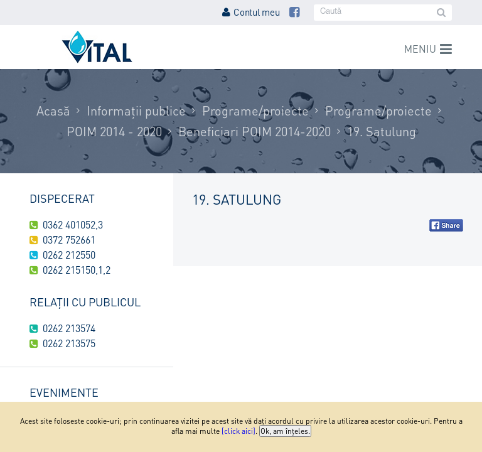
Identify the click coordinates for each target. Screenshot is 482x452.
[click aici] (238, 431)
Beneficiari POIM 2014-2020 (254, 131)
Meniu (420, 48)
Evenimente (64, 392)
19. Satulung (381, 131)
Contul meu (250, 12)
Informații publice (136, 110)
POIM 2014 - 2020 (114, 131)
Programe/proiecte (255, 110)
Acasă (53, 110)
